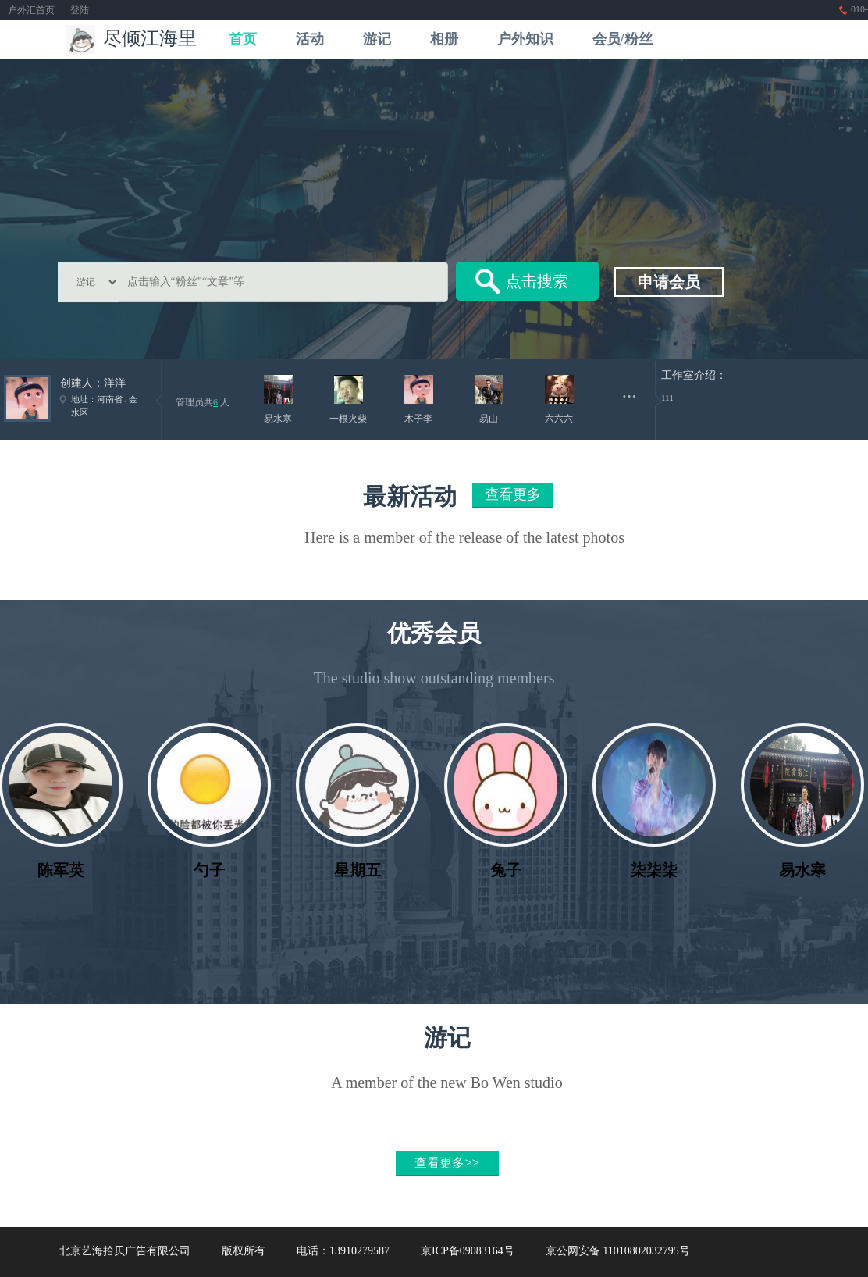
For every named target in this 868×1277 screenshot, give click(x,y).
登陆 (79, 10)
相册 (444, 39)
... (629, 390)
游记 (377, 39)
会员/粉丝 (622, 39)
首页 (243, 39)
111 (667, 397)
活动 (310, 39)
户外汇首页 (31, 10)
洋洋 (115, 383)
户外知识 (525, 39)
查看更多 (513, 494)
